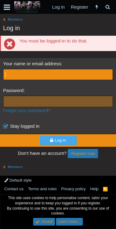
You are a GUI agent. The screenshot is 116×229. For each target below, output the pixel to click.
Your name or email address (32, 63)
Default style (18, 180)
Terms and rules (42, 189)
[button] (7, 7)
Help (94, 189)
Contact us (14, 189)
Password (13, 90)
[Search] (107, 7)
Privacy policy (73, 189)
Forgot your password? (26, 110)
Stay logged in (25, 126)
